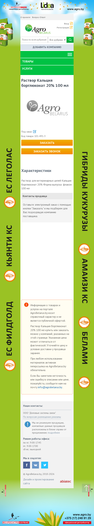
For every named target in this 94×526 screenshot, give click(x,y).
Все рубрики (58, 39)
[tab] (47, 61)
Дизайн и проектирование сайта (38, 481)
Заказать (47, 143)
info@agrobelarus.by (50, 387)
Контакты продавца (35, 196)
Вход (66, 23)
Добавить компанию (47, 47)
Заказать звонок (47, 151)
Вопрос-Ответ (38, 17)
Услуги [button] (27, 69)
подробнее (54, 432)
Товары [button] (27, 61)
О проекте (25, 17)
